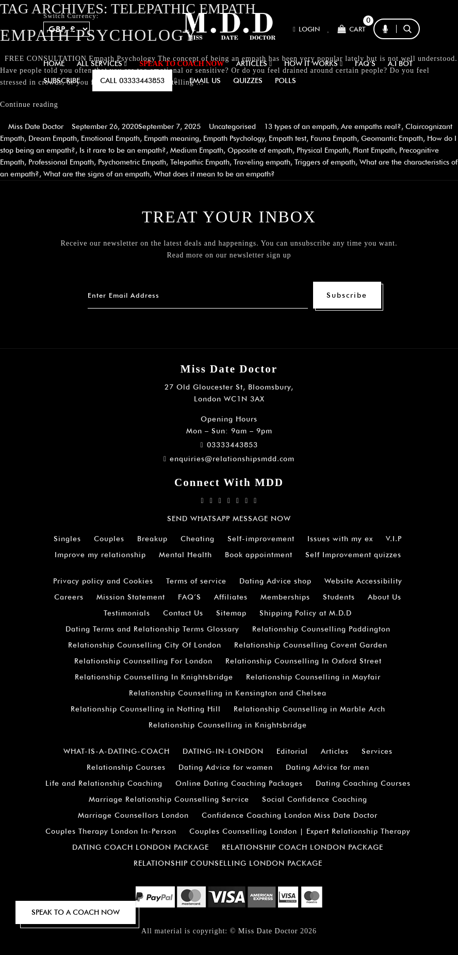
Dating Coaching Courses (363, 783)
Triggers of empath (325, 162)
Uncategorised (232, 126)
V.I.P (394, 539)
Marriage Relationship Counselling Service (169, 799)
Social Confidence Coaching (314, 799)
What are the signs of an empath (96, 174)
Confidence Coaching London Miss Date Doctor (290, 815)
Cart (351, 29)
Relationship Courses (126, 767)
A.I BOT (400, 63)
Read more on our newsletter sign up (229, 255)
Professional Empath (61, 162)
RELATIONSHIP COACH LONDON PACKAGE (302, 847)
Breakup (152, 539)
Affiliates (231, 597)
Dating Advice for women (225, 767)
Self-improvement (261, 539)
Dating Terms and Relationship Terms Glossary (152, 629)
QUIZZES (248, 80)
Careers (69, 597)
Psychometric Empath (132, 162)
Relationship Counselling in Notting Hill (146, 709)
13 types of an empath (300, 126)
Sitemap (231, 613)
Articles (335, 751)
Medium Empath (196, 150)
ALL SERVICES (102, 63)
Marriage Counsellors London (133, 815)
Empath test (287, 138)
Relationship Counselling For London (143, 661)
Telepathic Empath (200, 162)
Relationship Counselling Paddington (321, 629)
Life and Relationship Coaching (103, 783)
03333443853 (228, 445)
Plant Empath (374, 150)
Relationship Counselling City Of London (144, 645)
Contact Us (183, 613)
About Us (384, 597)
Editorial (292, 751)
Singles (67, 539)
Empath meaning (171, 138)
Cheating (198, 539)
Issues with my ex (340, 539)
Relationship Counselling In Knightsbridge (154, 677)
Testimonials (127, 613)
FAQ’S (365, 63)
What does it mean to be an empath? (214, 174)
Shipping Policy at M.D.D (305, 613)
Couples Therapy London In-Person (110, 831)
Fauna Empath (333, 138)
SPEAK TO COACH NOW (181, 64)
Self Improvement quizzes (353, 555)
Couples (109, 539)
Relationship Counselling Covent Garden (310, 645)
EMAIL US (205, 80)
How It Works (313, 63)
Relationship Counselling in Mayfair (313, 677)
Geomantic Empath (392, 138)
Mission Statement (130, 597)
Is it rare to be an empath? (122, 150)
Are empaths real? (371, 126)
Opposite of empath (259, 150)
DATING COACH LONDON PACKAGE (140, 847)
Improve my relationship (100, 555)
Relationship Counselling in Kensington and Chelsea (227, 693)
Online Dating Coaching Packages (239, 783)
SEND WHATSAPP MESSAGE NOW (229, 518)
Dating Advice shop (275, 581)
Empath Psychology (234, 138)
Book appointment (258, 555)
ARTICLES (254, 63)
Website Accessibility (363, 581)
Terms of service (196, 581)
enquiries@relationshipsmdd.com (229, 459)
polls (285, 80)
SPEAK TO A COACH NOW (75, 912)
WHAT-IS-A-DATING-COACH (116, 751)
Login (306, 29)
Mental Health (185, 555)
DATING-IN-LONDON (223, 751)
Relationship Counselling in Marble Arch (309, 709)
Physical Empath (323, 150)
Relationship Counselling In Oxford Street (303, 661)
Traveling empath (262, 162)
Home (53, 63)
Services (377, 751)
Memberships (285, 597)
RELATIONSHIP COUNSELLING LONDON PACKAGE (228, 863)
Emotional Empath (110, 138)
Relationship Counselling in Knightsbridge (228, 725)
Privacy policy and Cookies (103, 581)
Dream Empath (52, 138)
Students (339, 597)
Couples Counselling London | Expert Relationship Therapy (300, 831)
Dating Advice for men (327, 767)
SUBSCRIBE (61, 80)
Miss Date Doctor (35, 126)
